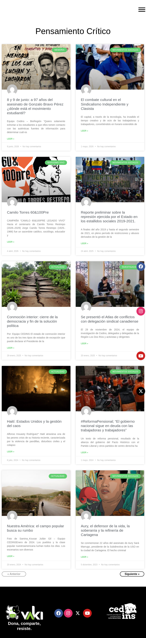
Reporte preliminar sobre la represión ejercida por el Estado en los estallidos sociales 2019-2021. (109, 216)
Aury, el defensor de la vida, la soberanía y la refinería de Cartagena (105, 530)
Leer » (84, 243)
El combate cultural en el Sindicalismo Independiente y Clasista (104, 104)
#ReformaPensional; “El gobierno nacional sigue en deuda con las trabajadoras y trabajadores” (108, 425)
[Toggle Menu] (141, 10)
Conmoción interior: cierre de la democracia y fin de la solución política (32, 321)
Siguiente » (132, 574)
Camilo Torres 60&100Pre (28, 212)
